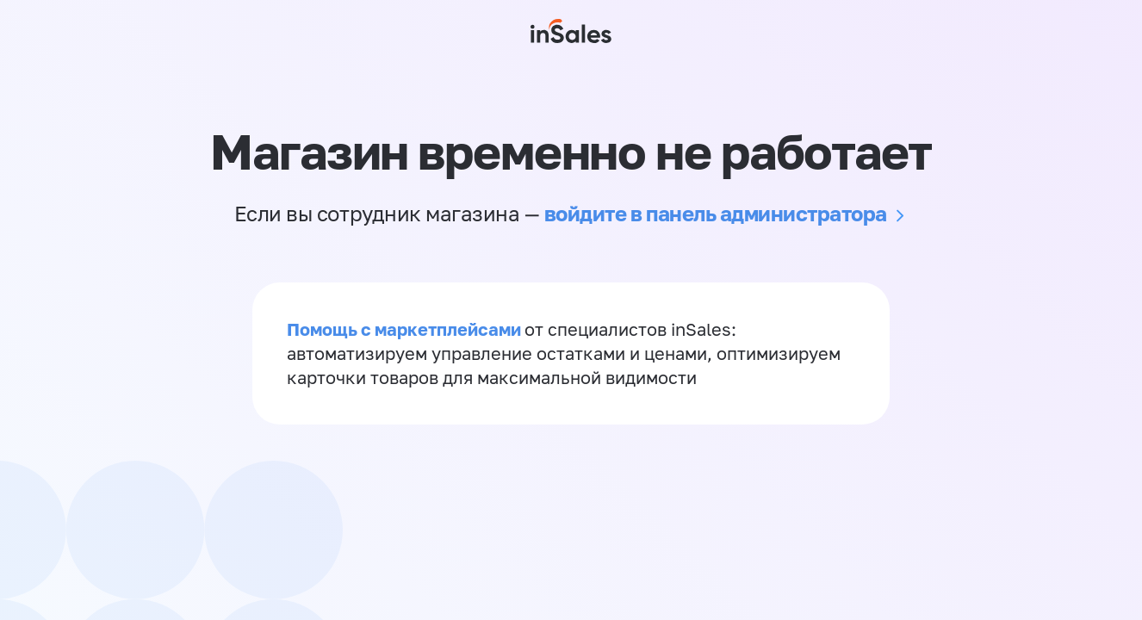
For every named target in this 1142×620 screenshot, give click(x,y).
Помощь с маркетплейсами (405, 329)
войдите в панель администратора (715, 213)
